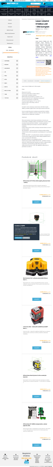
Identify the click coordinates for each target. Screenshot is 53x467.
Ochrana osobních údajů (20, 234)
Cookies (30, 234)
